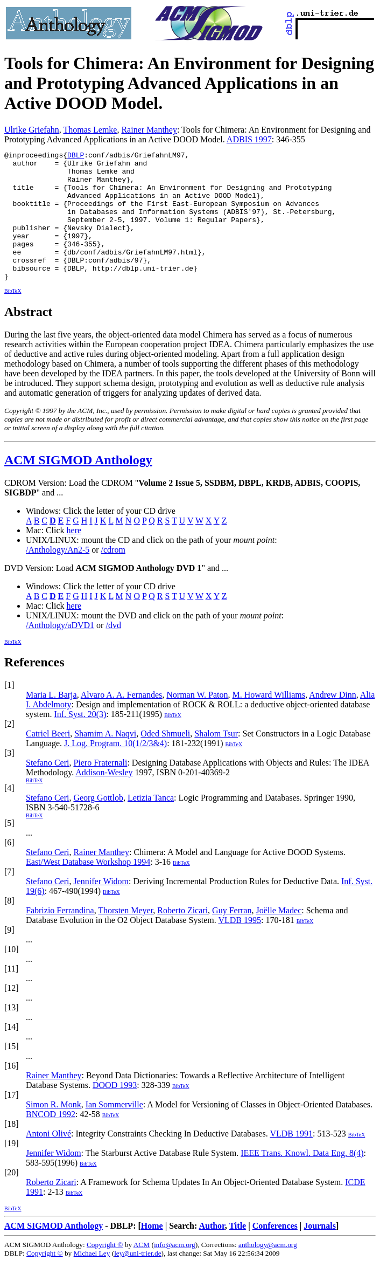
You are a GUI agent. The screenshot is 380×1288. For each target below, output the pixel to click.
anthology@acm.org (267, 1270)
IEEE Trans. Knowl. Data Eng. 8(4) (302, 1178)
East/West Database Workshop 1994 (88, 887)
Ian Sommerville (114, 1130)
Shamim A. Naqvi (105, 759)
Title (237, 1251)
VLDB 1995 (239, 945)
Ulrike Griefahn (31, 129)
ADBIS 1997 (249, 139)
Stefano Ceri (47, 788)
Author (211, 1251)
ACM (141, 1270)
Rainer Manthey (149, 129)
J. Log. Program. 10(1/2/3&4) (115, 769)
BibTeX (13, 317)
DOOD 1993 (115, 1110)
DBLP (75, 156)
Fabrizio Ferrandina (60, 936)
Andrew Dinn (332, 720)
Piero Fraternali (100, 788)
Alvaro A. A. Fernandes (122, 720)
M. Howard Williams (269, 720)
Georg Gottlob (98, 823)
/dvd (113, 651)
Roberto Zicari (182, 936)
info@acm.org (174, 1270)
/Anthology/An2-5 (57, 575)
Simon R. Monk (53, 1130)
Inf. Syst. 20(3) (80, 740)
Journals (320, 1251)
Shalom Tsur (216, 759)
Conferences (275, 1251)
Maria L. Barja (51, 720)
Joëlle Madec (278, 936)
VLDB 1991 (291, 1159)
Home (152, 1251)
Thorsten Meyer (125, 936)
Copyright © (105, 1270)
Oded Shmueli (165, 759)
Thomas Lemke (90, 129)
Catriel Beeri (48, 759)
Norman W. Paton (197, 720)
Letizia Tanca (151, 823)
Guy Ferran (231, 936)
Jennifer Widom (101, 907)
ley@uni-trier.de (137, 1279)
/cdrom (113, 575)
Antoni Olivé (48, 1159)
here (74, 556)
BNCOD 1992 (50, 1140)
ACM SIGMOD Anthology (78, 486)
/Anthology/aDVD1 (60, 651)
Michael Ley (92, 1279)
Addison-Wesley (103, 798)
